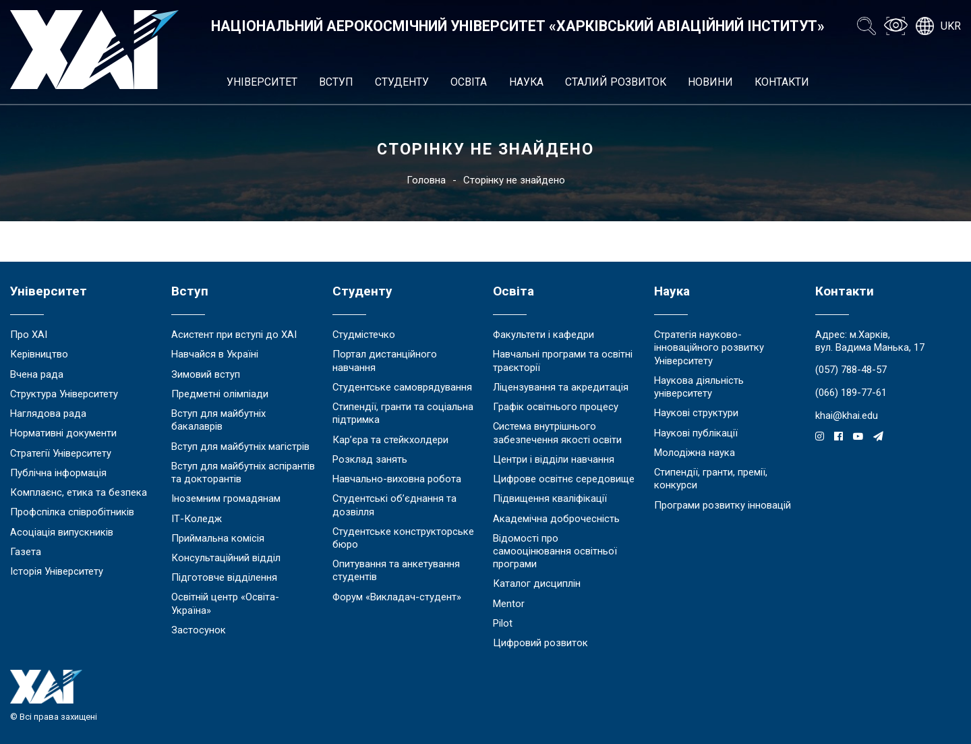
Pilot (502, 623)
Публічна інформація (58, 473)
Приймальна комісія (217, 538)
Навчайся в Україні (214, 354)
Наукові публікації (696, 433)
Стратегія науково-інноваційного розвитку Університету (709, 347)
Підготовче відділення (224, 577)
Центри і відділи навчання (553, 459)
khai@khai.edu (846, 415)
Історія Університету (56, 571)
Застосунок (198, 630)
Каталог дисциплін (537, 583)
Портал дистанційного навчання (384, 360)
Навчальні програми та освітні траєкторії (562, 360)
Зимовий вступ (205, 374)
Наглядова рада (48, 413)
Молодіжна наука (694, 453)
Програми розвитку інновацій (722, 505)
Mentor (509, 604)
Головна (426, 180)
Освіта (468, 82)
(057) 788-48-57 (851, 370)
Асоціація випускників (61, 532)
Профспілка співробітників (72, 512)
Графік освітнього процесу (555, 407)
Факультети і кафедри (543, 334)
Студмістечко (363, 334)
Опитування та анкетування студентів (396, 570)
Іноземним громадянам (226, 498)
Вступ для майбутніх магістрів (240, 446)
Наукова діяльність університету (699, 386)
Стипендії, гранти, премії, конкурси (710, 478)
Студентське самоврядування (402, 387)
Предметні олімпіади (219, 394)
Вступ (336, 82)
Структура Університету (64, 394)
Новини (710, 82)
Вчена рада (36, 374)
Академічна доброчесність (556, 519)
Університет (262, 82)
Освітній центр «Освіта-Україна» (225, 603)
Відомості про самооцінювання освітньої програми (555, 551)
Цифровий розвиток (540, 643)
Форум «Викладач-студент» (396, 597)
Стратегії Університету (60, 453)
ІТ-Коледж (196, 519)
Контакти (782, 82)
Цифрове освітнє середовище (564, 479)
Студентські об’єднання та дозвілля (394, 504)
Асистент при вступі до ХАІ (234, 334)
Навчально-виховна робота (396, 479)
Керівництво (39, 354)
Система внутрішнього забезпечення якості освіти (557, 432)
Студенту (402, 82)
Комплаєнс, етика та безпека (78, 492)
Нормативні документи (63, 433)
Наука (526, 82)
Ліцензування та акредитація (560, 387)
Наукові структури (696, 413)
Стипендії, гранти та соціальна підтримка (402, 413)
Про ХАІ (28, 334)
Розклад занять (369, 459)
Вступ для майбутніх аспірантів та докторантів (243, 472)
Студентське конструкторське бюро (403, 537)
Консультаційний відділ (226, 558)
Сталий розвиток (615, 82)
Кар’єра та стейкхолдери (390, 440)
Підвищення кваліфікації (550, 498)
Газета (25, 552)
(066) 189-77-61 (851, 393)
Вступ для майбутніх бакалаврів (218, 419)
